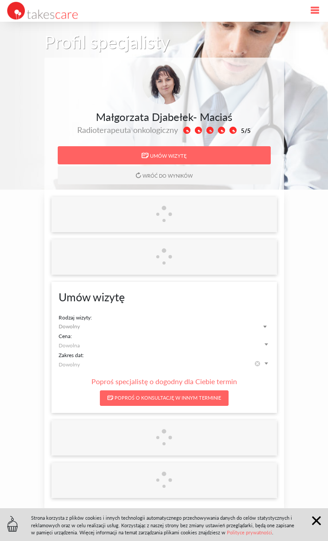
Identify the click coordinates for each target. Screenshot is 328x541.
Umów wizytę (164, 155)
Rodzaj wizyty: (75, 317)
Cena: (65, 336)
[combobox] (164, 326)
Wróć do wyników (164, 175)
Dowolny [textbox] (69, 326)
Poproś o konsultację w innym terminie (164, 398)
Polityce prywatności (249, 532)
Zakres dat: (71, 355)
